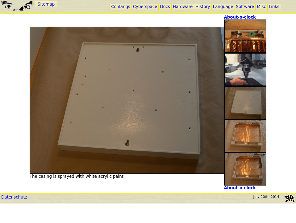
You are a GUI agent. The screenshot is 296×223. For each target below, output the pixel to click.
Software (245, 6)
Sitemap (46, 4)
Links (274, 6)
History (202, 6)
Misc (261, 6)
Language (223, 6)
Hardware (183, 6)
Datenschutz (14, 197)
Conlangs (120, 6)
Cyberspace (145, 6)
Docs (165, 6)
